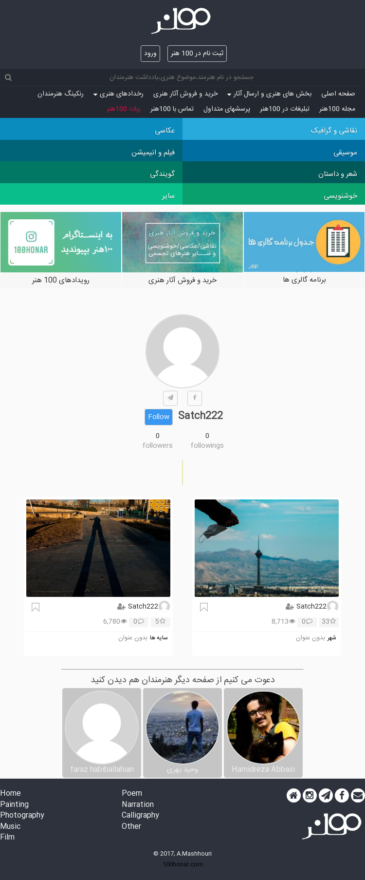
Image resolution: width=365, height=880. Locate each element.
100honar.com (183, 864)
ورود (150, 53)
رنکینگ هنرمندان (60, 94)
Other (131, 827)
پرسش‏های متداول (226, 109)
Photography (22, 816)
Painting (14, 805)
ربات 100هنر (124, 109)
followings (207, 446)
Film (7, 837)
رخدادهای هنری (118, 94)
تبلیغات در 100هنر (285, 109)
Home (10, 794)
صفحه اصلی (338, 94)
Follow (158, 417)
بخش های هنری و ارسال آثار (269, 94)
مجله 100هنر (337, 109)
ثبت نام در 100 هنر (197, 53)
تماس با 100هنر (172, 109)
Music (10, 827)
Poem (132, 794)
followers (158, 446)
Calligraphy (140, 816)
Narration (138, 805)
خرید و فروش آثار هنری (185, 94)
